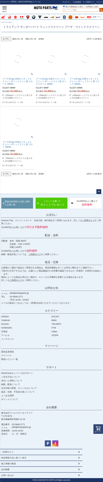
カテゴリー (51, 310)
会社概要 (51, 407)
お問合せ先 (51, 287)
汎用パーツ (97, 17)
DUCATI (55, 316)
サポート (51, 367)
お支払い (51, 214)
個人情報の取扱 (8, 463)
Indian (54, 331)
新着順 (41, 39)
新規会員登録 (7, 352)
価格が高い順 (30, 39)
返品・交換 (51, 262)
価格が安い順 (17, 39)
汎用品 (4, 331)
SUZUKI (5, 324)
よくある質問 (7, 395)
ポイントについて (9, 399)
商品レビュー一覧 (9, 359)
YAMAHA (5, 320)
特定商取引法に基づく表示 (13, 458)
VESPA (55, 335)
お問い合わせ (7, 475)
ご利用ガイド (88, 220)
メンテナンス (7, 339)
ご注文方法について (10, 377)
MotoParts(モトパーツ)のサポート (17, 373)
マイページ (51, 345)
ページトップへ (98, 191)
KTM (54, 328)
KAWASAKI (6, 328)
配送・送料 (51, 235)
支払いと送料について (11, 380)
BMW (54, 320)
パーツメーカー (6, 22)
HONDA (5, 316)
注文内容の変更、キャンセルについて (19, 388)
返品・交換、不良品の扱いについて (18, 392)
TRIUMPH (56, 324)
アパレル (5, 335)
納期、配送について (10, 384)
